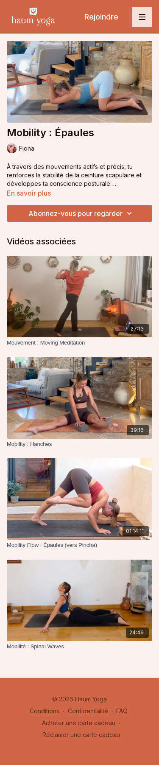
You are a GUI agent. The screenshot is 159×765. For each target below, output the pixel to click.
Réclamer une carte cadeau (81, 734)
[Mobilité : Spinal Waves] (79, 646)
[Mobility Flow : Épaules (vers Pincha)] (79, 545)
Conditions (44, 711)
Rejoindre (101, 16)
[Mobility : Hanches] (79, 444)
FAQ (122, 711)
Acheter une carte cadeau (78, 722)
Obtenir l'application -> (81, 747)
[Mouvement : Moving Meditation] (79, 343)
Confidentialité (88, 711)
